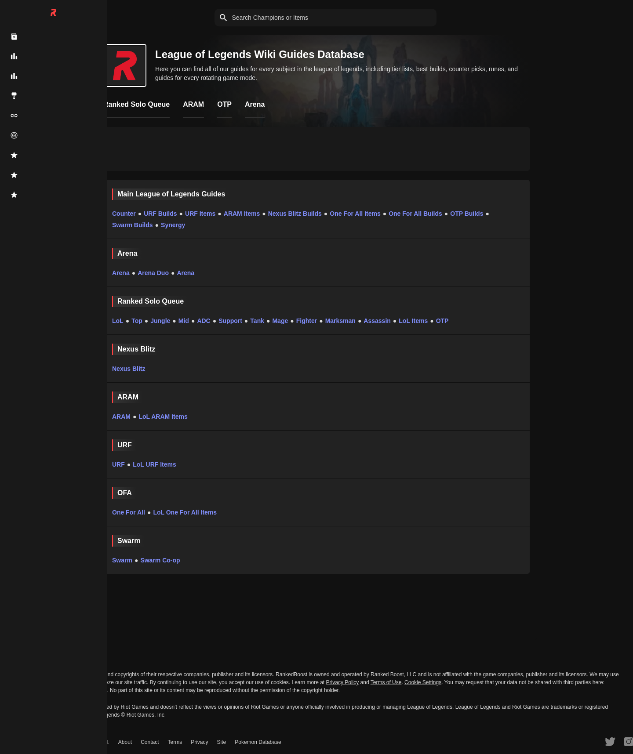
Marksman (340, 320)
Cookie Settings (422, 682)
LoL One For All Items (185, 512)
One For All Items (355, 213)
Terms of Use (386, 682)
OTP (442, 320)
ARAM (121, 416)
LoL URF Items (154, 464)
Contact (150, 742)
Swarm (122, 560)
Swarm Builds (132, 224)
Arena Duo (153, 272)
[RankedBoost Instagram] (628, 741)
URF (118, 464)
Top (136, 320)
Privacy (199, 742)
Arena (121, 272)
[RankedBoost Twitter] (610, 741)
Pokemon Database (258, 742)
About (125, 742)
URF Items (200, 213)
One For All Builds (415, 213)
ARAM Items (242, 213)
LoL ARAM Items (162, 416)
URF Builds (160, 213)
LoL (118, 320)
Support (230, 320)
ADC (203, 320)
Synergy (173, 224)
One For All (128, 512)
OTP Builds (466, 213)
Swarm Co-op (160, 560)
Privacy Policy (342, 682)
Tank (257, 320)
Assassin (377, 320)
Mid (183, 320)
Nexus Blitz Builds (295, 213)
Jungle (160, 320)
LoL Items (413, 320)
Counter (124, 213)
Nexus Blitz (128, 368)
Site (221, 742)
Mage (280, 320)
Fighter (306, 320)
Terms (175, 742)
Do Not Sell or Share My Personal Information (53, 690)
